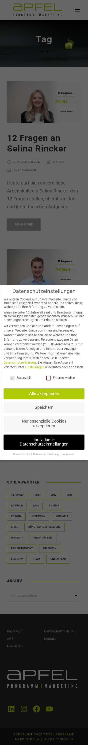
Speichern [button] (44, 406)
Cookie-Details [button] (22, 452)
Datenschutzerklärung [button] (46, 452)
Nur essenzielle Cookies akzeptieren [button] (44, 422)
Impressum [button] (67, 452)
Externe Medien (60, 377)
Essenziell (21, 377)
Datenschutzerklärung (20, 363)
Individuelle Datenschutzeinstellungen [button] (44, 439)
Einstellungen (34, 367)
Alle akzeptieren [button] (43, 393)
